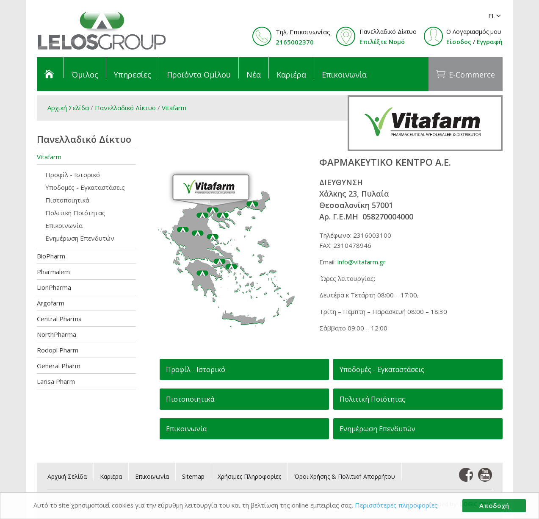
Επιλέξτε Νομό (382, 42)
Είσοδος (458, 42)
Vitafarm (174, 107)
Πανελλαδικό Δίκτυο (125, 107)
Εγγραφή (490, 42)
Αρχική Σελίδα (68, 107)
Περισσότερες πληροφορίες (397, 505)
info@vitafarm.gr (361, 262)
